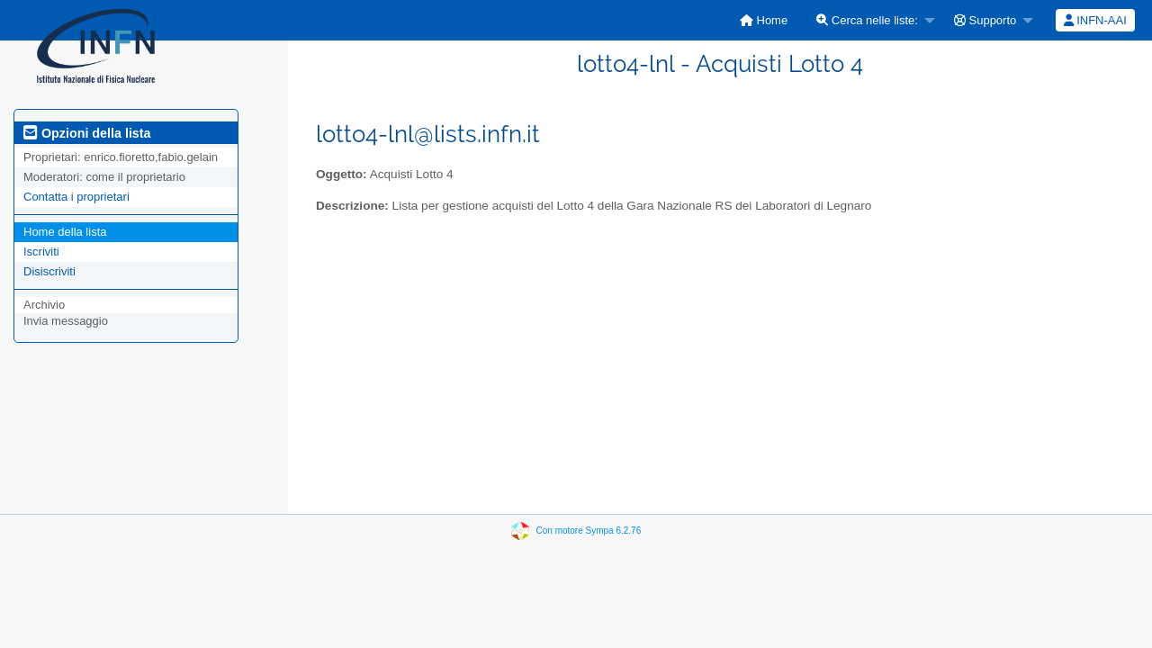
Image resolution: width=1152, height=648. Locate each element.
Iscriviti (41, 251)
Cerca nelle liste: (867, 20)
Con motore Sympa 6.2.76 (589, 531)
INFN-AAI (1095, 20)
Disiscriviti (49, 271)
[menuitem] (763, 20)
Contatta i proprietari (76, 196)
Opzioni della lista (87, 133)
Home (764, 20)
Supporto (985, 20)
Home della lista (65, 231)
